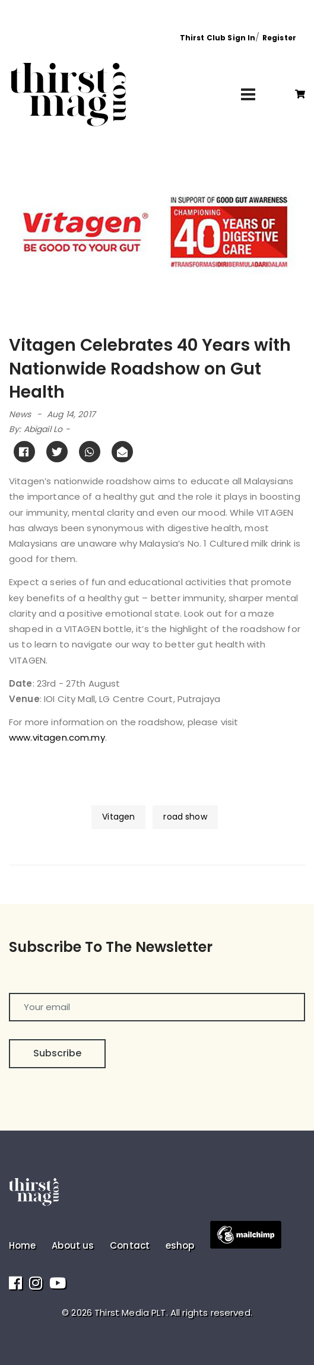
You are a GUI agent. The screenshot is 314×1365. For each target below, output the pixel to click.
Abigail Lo (43, 429)
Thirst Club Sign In (218, 38)
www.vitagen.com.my (57, 737)
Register (279, 38)
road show (185, 817)
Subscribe (57, 1053)
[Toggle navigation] (248, 94)
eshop (180, 1245)
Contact (130, 1245)
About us (73, 1245)
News (20, 414)
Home (22, 1245)
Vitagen (118, 817)
